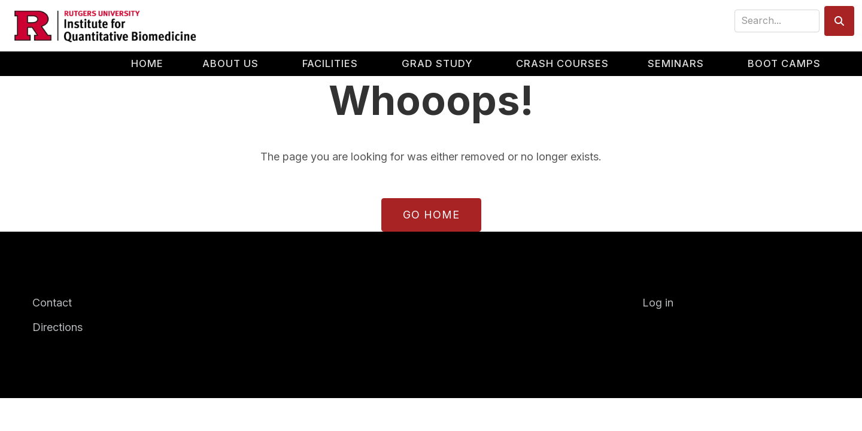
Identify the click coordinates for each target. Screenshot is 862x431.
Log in (657, 302)
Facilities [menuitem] (330, 63)
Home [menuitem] (147, 63)
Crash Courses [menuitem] (562, 63)
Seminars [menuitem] (676, 63)
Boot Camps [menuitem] (784, 63)
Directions (57, 327)
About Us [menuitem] (230, 63)
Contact (52, 302)
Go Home (431, 214)
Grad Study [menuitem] (437, 63)
